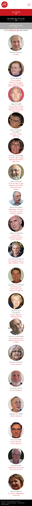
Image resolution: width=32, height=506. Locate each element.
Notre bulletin (21, 503)
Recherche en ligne (11, 503)
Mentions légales (5, 504)
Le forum (3, 503)
